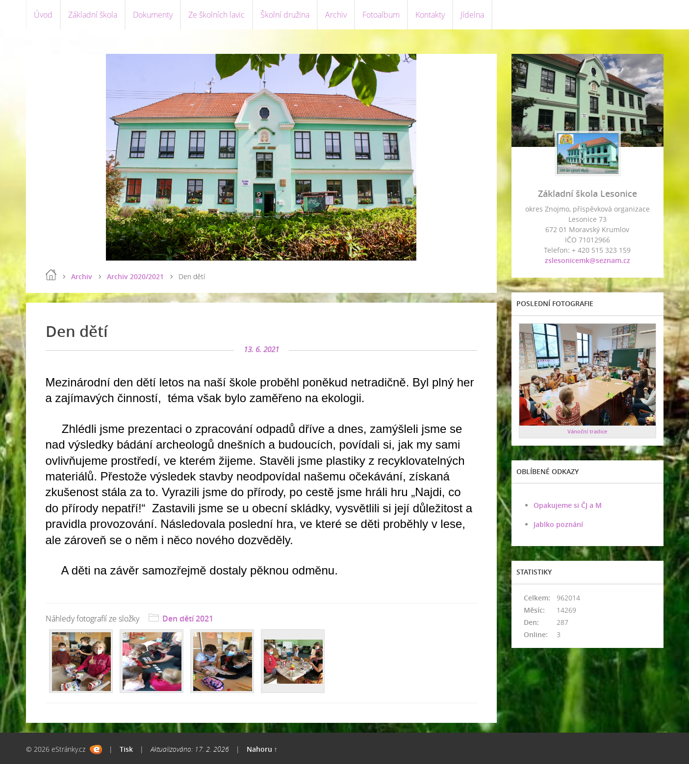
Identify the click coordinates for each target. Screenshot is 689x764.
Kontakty (430, 14)
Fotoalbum (381, 14)
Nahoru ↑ (262, 749)
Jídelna (472, 14)
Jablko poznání (558, 524)
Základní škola (92, 14)
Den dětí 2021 (187, 618)
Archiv (336, 14)
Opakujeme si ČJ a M (568, 505)
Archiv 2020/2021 (135, 276)
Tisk (126, 749)
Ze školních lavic (216, 14)
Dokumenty (153, 14)
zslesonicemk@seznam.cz (587, 260)
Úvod (43, 14)
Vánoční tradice (587, 431)
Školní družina (284, 14)
